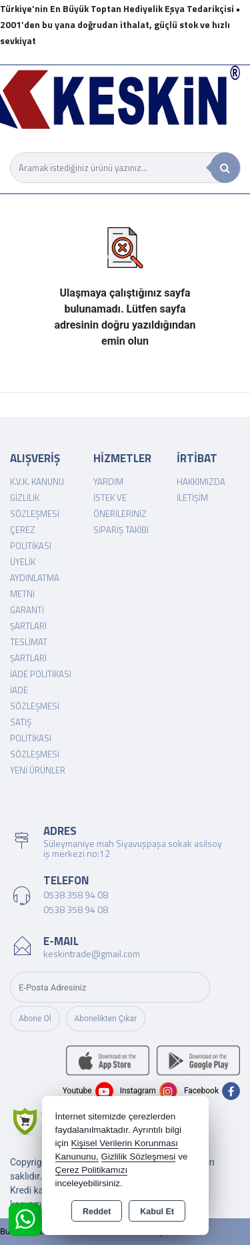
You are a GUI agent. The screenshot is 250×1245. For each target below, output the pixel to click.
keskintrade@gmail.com (91, 953)
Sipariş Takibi (121, 529)
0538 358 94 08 (75, 895)
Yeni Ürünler (37, 770)
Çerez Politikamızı (91, 1170)
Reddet (97, 1211)
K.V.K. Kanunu (37, 481)
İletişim (192, 497)
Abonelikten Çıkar (106, 1018)
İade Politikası (40, 674)
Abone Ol (35, 1018)
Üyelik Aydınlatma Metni (34, 577)
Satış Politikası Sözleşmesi (34, 738)
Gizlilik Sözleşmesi (138, 1156)
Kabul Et (157, 1211)
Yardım (108, 481)
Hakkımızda (201, 481)
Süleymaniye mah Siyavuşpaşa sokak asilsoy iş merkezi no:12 (132, 848)
